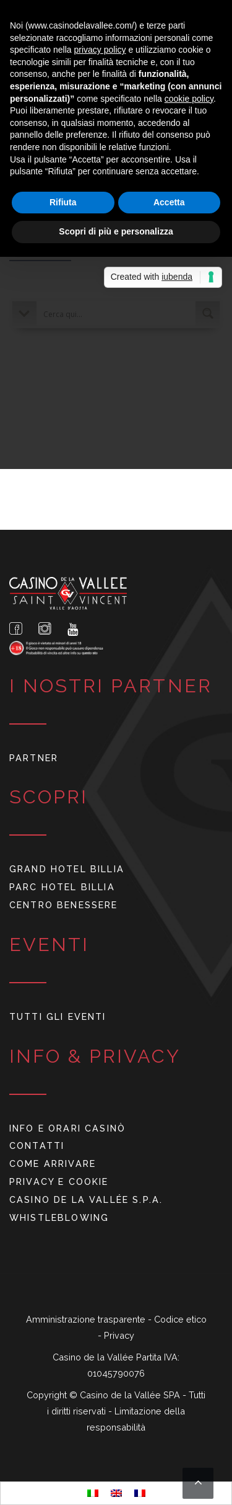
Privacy (119, 1335)
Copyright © (53, 1395)
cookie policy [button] (189, 99)
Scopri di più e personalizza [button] (116, 231)
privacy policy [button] (100, 50)
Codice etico (180, 1319)
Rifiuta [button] (63, 202)
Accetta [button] (169, 202)
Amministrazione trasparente (87, 1319)
